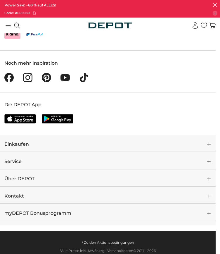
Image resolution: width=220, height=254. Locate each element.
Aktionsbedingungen (115, 242)
